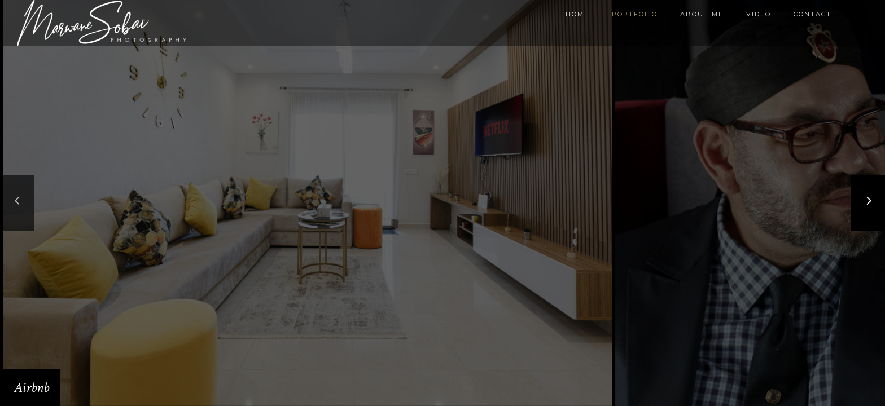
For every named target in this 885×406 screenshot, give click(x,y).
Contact (812, 14)
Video (758, 14)
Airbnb (31, 387)
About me (702, 14)
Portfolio (635, 14)
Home (577, 14)
